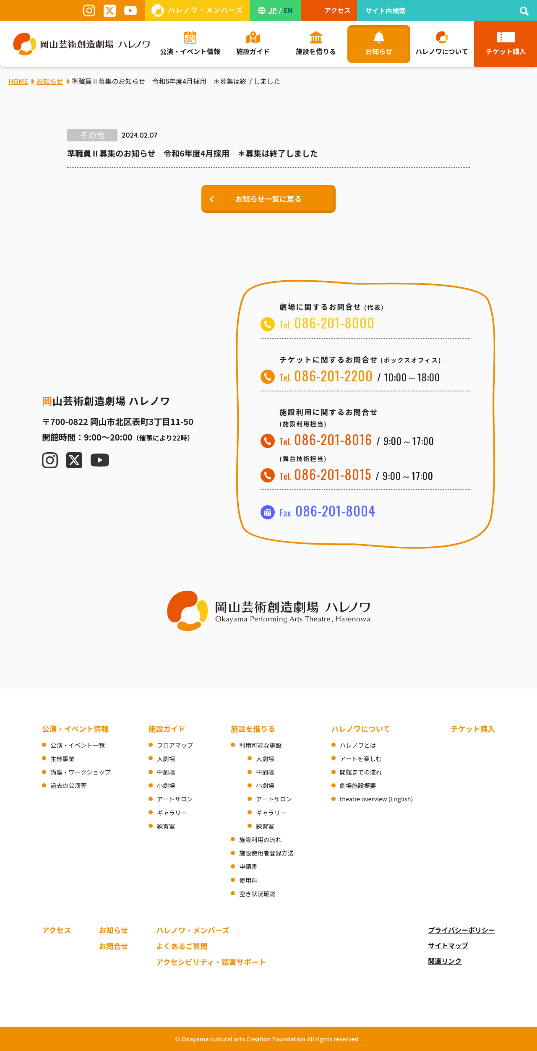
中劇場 (166, 771)
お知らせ (113, 930)
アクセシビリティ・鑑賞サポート (211, 962)
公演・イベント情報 (75, 728)
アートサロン (175, 798)
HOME (18, 81)
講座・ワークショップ (80, 771)
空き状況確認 (257, 893)
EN (288, 10)
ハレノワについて (360, 728)
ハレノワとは (358, 745)
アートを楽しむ (361, 758)
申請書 (248, 866)
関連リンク (444, 961)
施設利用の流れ (260, 839)
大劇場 (166, 758)
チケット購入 (473, 728)
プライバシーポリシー (461, 930)
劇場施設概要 (358, 785)
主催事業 (62, 758)
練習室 (166, 826)
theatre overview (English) (376, 798)
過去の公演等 (68, 785)
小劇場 (166, 785)
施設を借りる (253, 728)
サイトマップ (448, 945)
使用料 (248, 880)
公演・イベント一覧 (77, 745)
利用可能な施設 (260, 745)
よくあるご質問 (182, 946)
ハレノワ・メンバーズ (192, 930)
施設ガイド (167, 728)
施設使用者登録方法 (266, 852)
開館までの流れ (361, 771)
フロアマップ (175, 745)
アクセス (56, 930)
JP (272, 10)
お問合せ (113, 946)
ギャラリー (172, 812)
